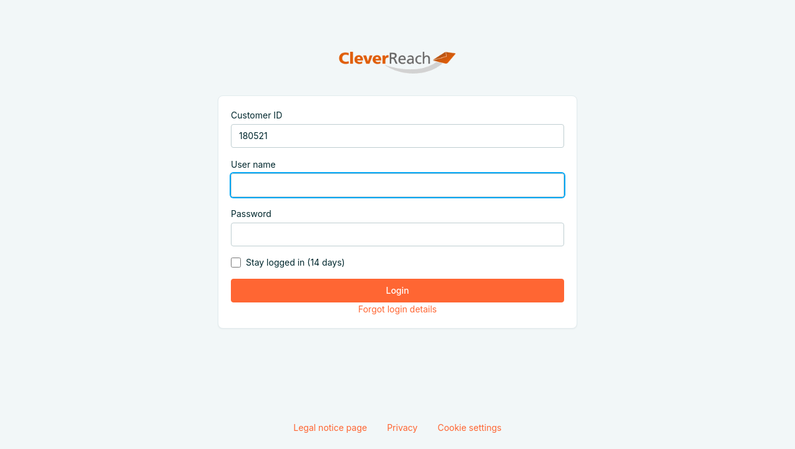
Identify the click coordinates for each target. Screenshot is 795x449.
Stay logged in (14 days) (295, 262)
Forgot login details (397, 309)
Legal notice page (330, 427)
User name (253, 164)
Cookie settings (469, 427)
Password (251, 213)
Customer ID (256, 115)
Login (397, 290)
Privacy (402, 427)
